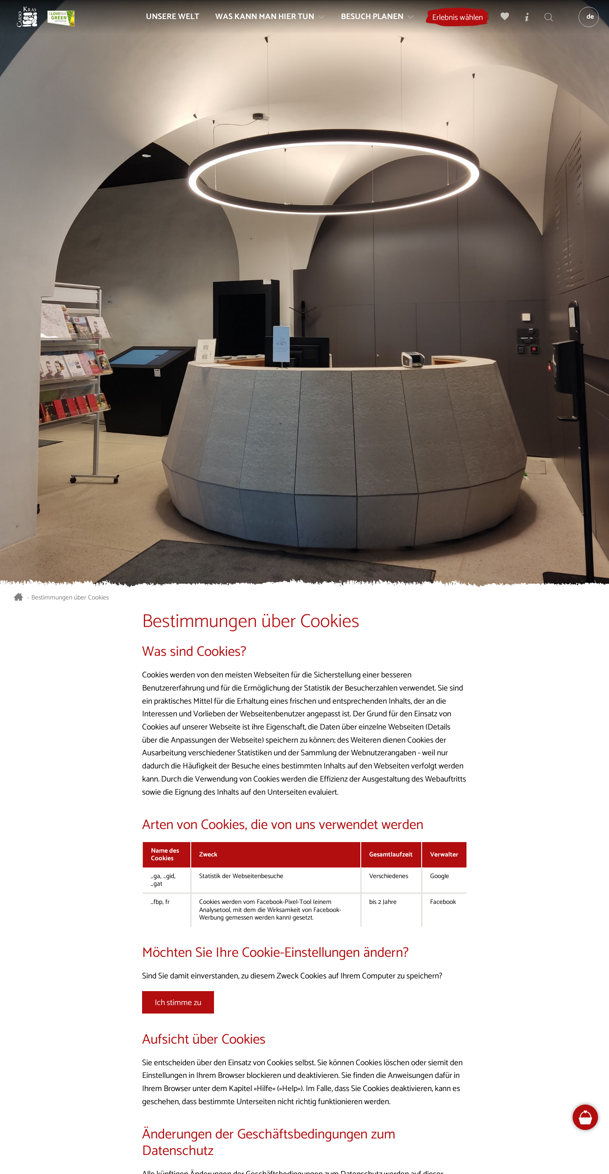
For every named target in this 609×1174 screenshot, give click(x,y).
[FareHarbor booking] (585, 1117)
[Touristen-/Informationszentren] (522, 23)
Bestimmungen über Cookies (70, 598)
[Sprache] (584, 24)
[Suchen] (544, 23)
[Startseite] (34, 24)
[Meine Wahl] (500, 23)
